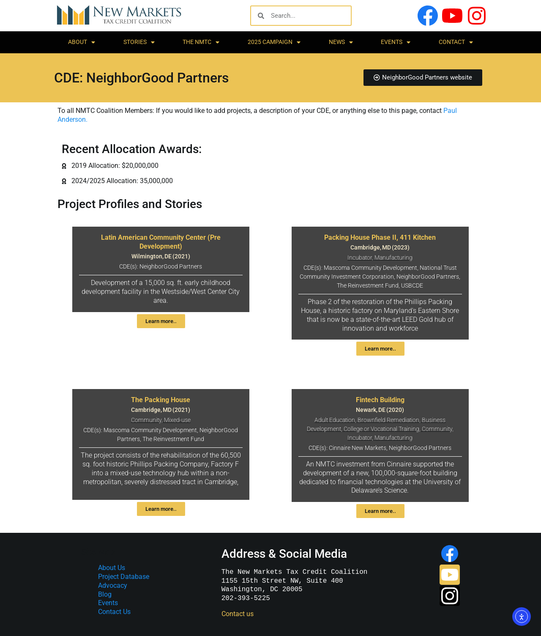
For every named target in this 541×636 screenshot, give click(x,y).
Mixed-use (177, 420)
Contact (456, 42)
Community (146, 420)
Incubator (359, 257)
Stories (139, 42)
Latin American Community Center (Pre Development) (161, 241)
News (341, 42)
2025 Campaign (274, 42)
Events (395, 42)
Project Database (123, 577)
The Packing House (160, 400)
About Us (111, 568)
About (81, 42)
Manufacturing (393, 257)
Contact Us (114, 612)
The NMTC (201, 42)
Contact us (237, 614)
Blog (105, 594)
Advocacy (112, 585)
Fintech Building (380, 400)
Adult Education (334, 420)
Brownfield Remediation (388, 420)
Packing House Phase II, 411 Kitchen (380, 237)
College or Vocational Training (381, 429)
